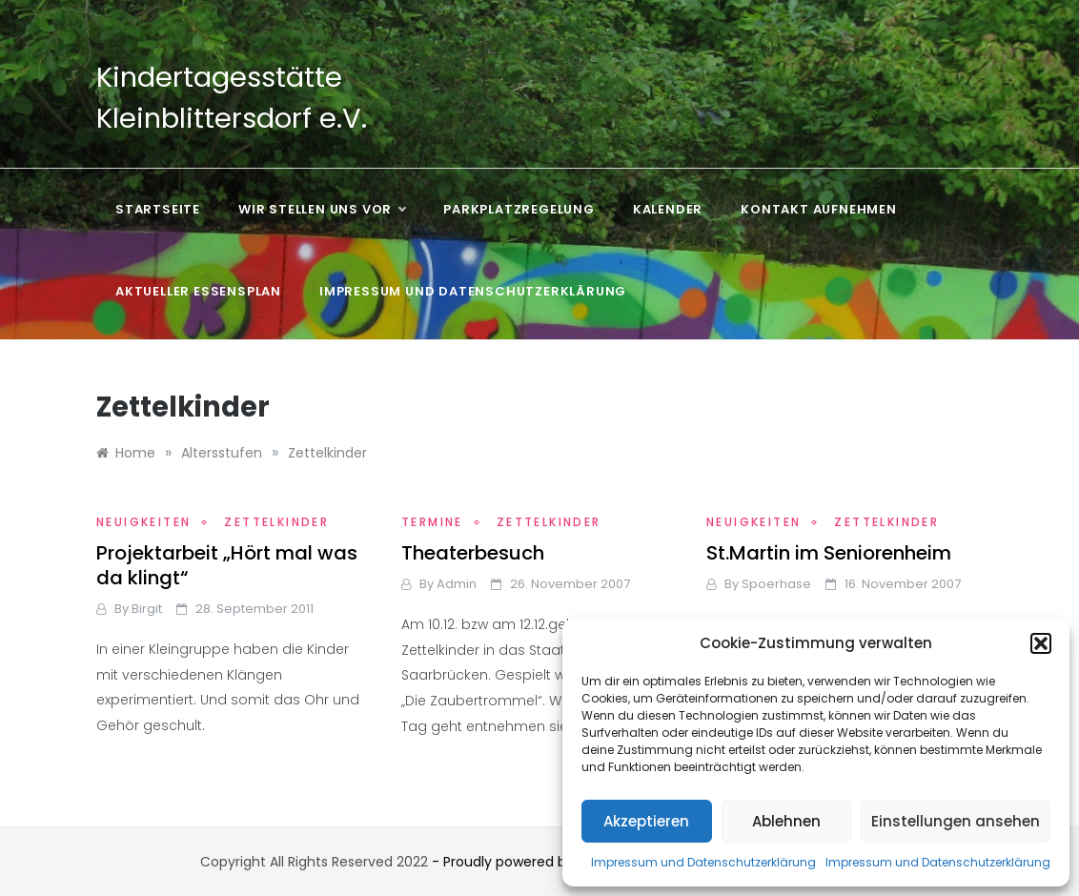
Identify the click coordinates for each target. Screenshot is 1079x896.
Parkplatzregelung (519, 209)
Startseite (157, 209)
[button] (1040, 643)
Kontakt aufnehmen (819, 209)
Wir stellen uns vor (321, 210)
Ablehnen (786, 821)
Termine (432, 522)
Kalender (667, 209)
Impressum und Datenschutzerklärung (703, 862)
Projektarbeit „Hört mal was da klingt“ (226, 565)
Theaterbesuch (472, 553)
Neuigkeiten (143, 522)
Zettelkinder (276, 522)
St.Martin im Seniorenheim (828, 553)
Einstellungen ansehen (955, 821)
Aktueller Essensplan (198, 291)
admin (457, 584)
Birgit (147, 609)
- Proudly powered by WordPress (541, 861)
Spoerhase (776, 584)
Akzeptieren (646, 821)
